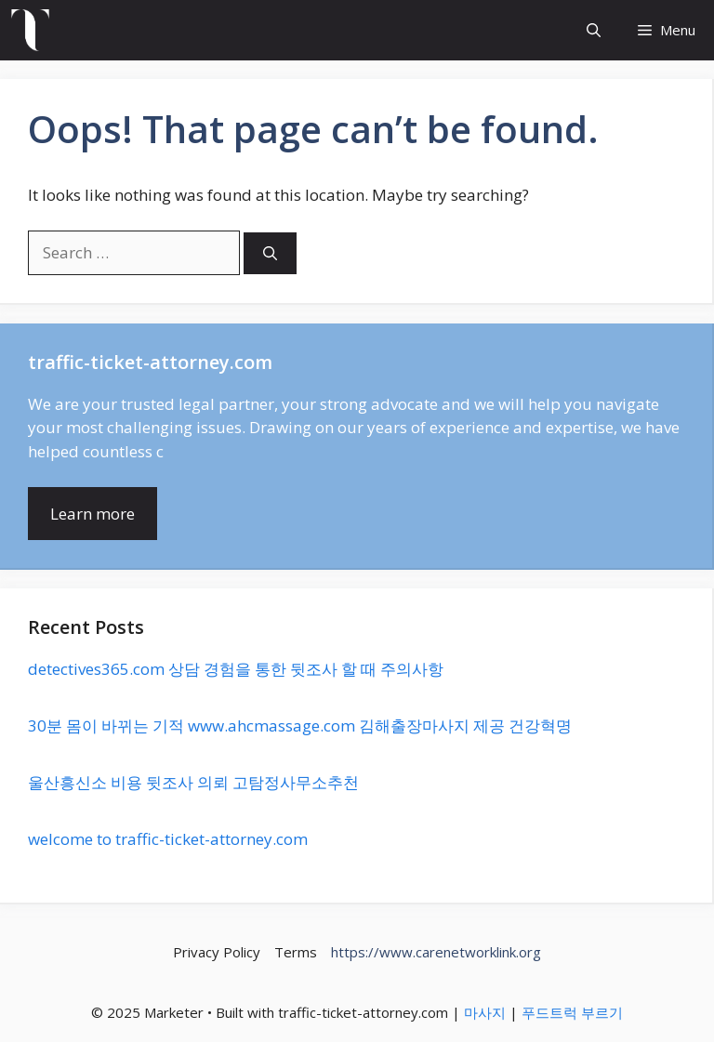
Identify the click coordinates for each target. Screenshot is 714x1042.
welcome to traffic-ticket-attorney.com (168, 839)
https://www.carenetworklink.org (436, 952)
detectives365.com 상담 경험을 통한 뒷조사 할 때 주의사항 (235, 668)
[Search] (270, 253)
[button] (593, 30)
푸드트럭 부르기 (572, 1012)
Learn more (92, 513)
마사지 (485, 1012)
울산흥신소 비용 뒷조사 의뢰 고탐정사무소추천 (193, 782)
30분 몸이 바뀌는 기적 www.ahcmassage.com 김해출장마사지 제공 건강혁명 (300, 725)
